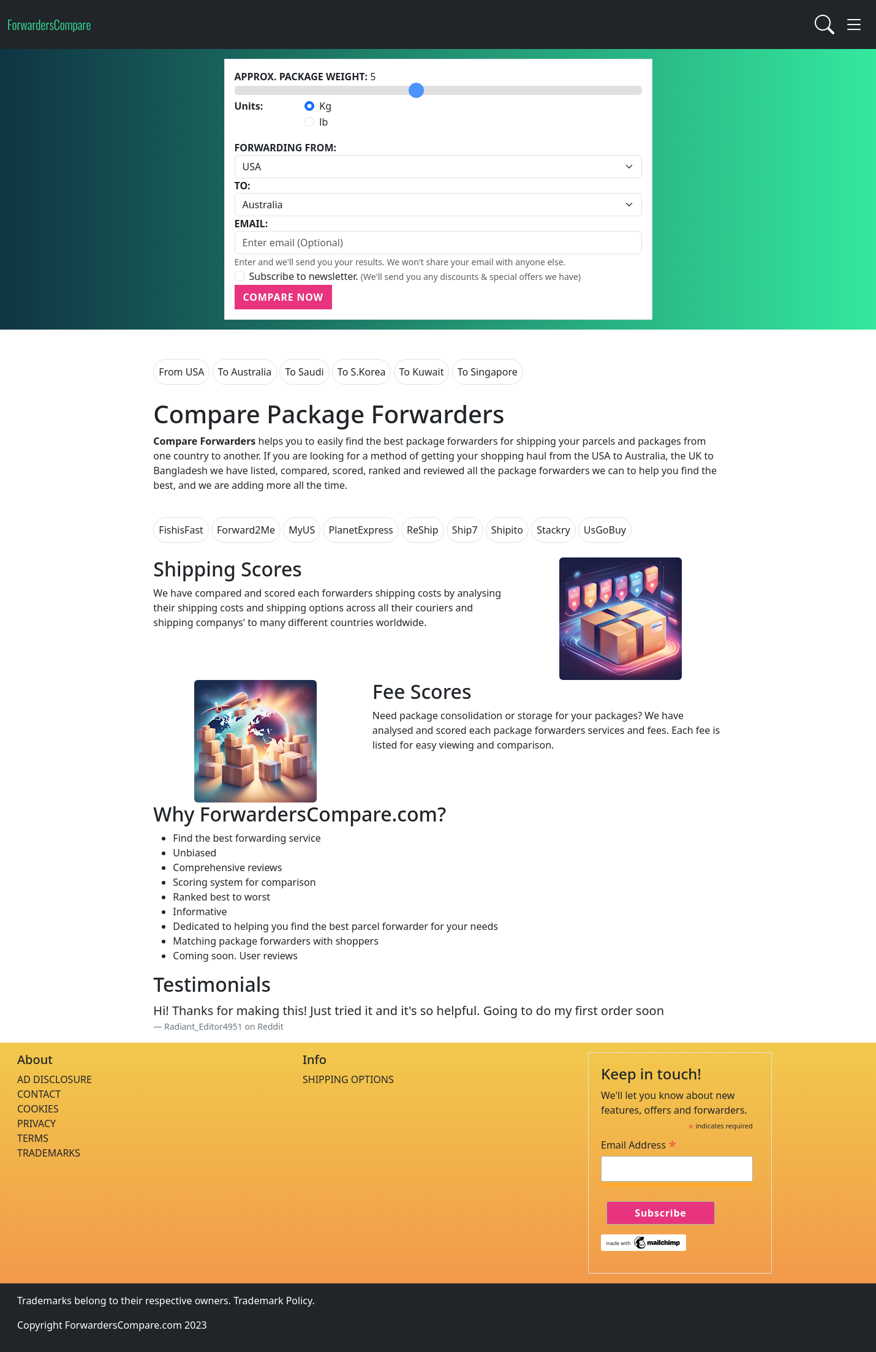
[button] (854, 24)
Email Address (638, 1145)
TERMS (32, 1138)
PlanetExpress (360, 530)
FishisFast (181, 530)
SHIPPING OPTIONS (348, 1079)
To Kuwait (421, 372)
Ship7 (465, 530)
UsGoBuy (605, 530)
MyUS (302, 530)
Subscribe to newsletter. (303, 276)
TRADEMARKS (48, 1153)
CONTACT (39, 1094)
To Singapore (488, 372)
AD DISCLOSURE (54, 1079)
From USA (181, 372)
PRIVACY (36, 1123)
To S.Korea (362, 372)
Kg (325, 106)
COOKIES (38, 1109)
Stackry (553, 530)
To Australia (245, 372)
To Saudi (304, 372)
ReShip (423, 530)
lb (323, 122)
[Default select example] (438, 166)
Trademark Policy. (274, 1300)
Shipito (507, 530)
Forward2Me (246, 530)
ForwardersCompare (49, 24)
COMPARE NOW (283, 297)
